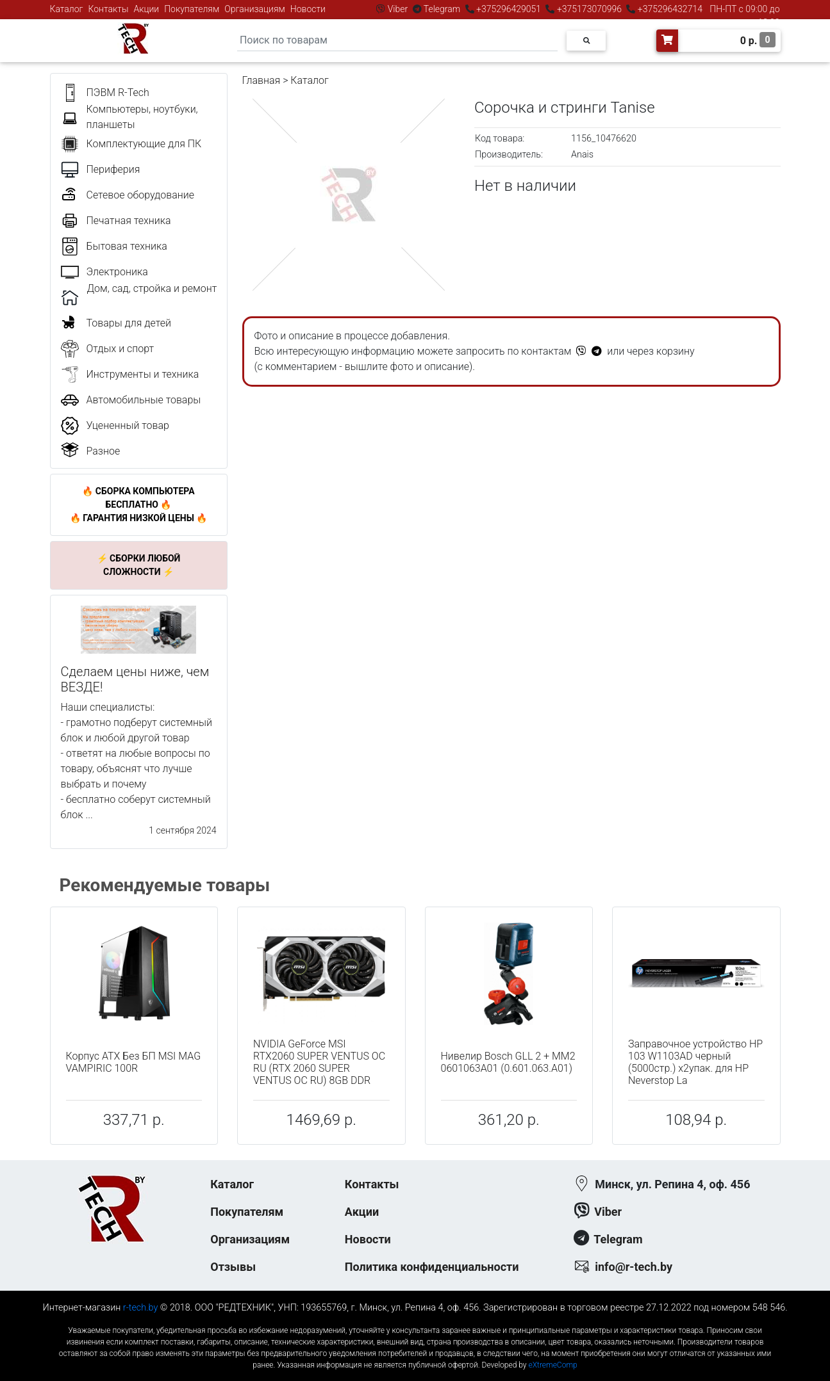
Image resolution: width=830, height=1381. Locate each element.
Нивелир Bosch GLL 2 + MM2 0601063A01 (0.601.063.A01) (508, 1062)
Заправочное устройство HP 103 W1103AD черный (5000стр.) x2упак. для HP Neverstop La (695, 1062)
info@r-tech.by (633, 1266)
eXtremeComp (552, 1365)
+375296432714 (668, 9)
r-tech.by (140, 1307)
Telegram (442, 9)
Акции (146, 9)
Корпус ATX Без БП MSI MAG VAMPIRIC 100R (133, 1062)
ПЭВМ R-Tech (118, 92)
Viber (397, 9)
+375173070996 (588, 9)
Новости (308, 9)
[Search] (397, 40)
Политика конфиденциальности (432, 1266)
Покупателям (191, 9)
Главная (261, 80)
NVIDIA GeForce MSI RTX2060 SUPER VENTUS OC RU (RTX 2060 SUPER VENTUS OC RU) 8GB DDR (319, 1062)
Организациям (254, 9)
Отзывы (233, 1266)
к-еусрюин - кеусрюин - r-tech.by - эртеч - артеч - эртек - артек (415, 1319)
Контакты (108, 9)
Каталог (66, 9)
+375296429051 (509, 9)
